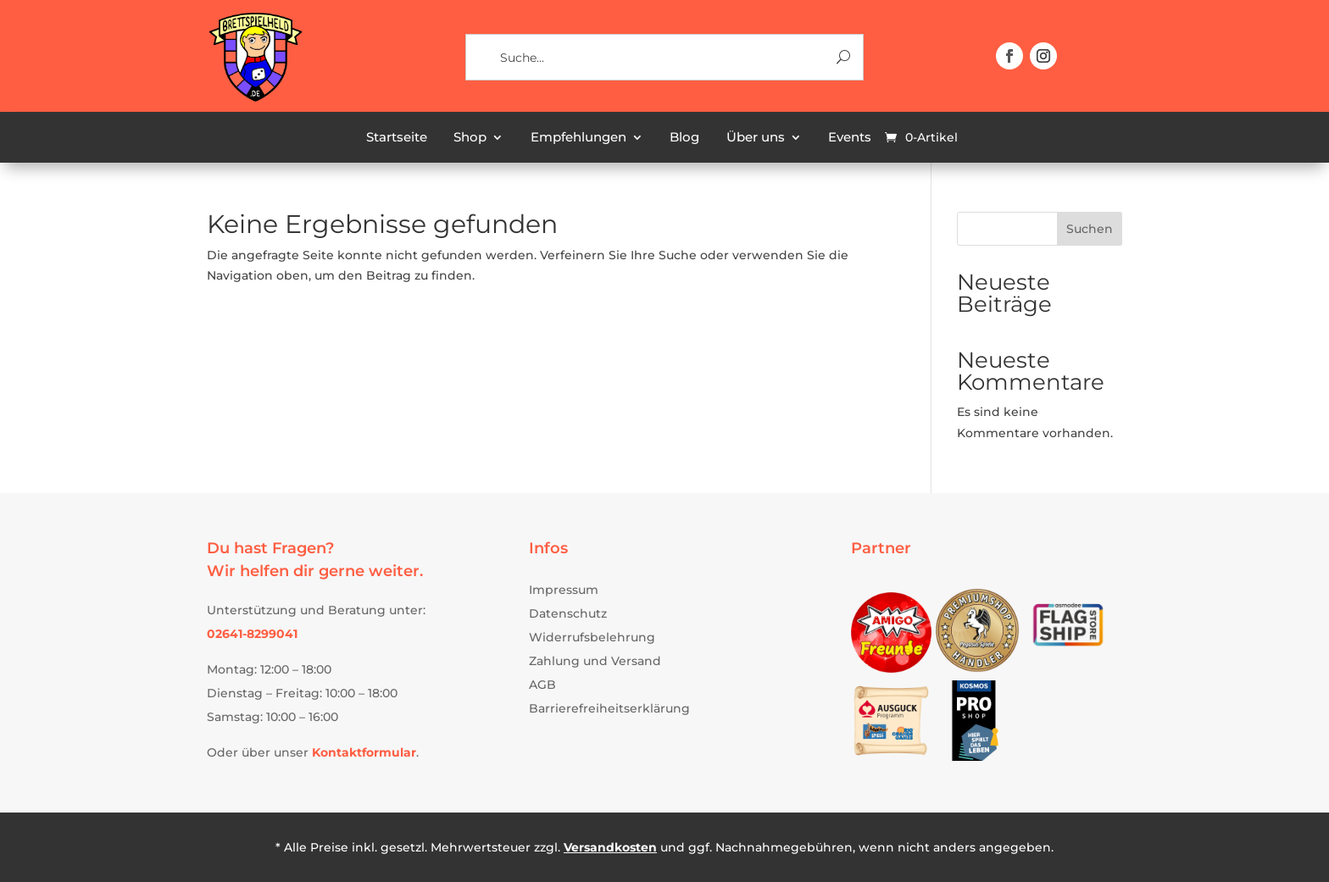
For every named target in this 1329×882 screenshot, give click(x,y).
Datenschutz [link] (568, 613)
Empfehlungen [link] (578, 138)
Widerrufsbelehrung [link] (592, 637)
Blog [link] (684, 138)
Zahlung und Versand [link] (595, 660)
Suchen (1089, 228)
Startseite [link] (396, 138)
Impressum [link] (563, 589)
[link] (255, 99)
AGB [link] (542, 684)
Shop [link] (470, 138)
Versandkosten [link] (610, 847)
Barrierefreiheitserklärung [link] (609, 708)
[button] (1009, 55)
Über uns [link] (755, 138)
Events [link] (849, 138)
